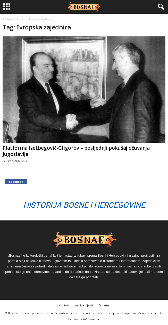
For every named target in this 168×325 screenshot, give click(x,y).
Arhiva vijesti (84, 305)
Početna (7, 19)
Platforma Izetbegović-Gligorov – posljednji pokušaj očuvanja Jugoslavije (76, 151)
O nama (104, 305)
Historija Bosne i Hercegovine (84, 205)
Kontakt (64, 305)
